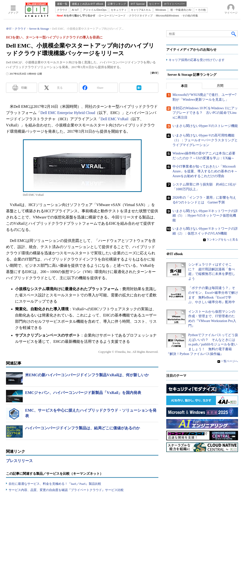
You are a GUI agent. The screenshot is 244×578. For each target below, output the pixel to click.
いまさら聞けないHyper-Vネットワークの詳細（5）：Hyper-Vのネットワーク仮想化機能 (205, 215)
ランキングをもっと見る (222, 239)
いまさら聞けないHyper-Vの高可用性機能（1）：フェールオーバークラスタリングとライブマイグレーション (205, 140)
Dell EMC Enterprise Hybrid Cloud (67, 113)
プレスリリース (19, 461)
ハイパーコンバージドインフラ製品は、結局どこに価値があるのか (82, 428)
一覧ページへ (229, 361)
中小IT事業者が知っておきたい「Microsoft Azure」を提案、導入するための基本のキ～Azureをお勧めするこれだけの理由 (205, 171)
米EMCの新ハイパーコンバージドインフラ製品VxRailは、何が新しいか (87, 375)
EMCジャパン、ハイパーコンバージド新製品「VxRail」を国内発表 (83, 393)
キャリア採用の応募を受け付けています (197, 60)
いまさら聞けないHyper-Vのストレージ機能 (205, 126)
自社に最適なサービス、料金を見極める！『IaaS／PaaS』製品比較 (55, 483)
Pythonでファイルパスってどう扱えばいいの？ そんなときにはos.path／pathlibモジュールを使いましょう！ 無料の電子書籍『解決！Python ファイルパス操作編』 (202, 344)
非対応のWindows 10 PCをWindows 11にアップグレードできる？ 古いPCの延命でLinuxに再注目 (205, 112)
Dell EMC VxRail (114, 119)
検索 (234, 33)
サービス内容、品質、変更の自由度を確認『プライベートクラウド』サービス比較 (66, 490)
